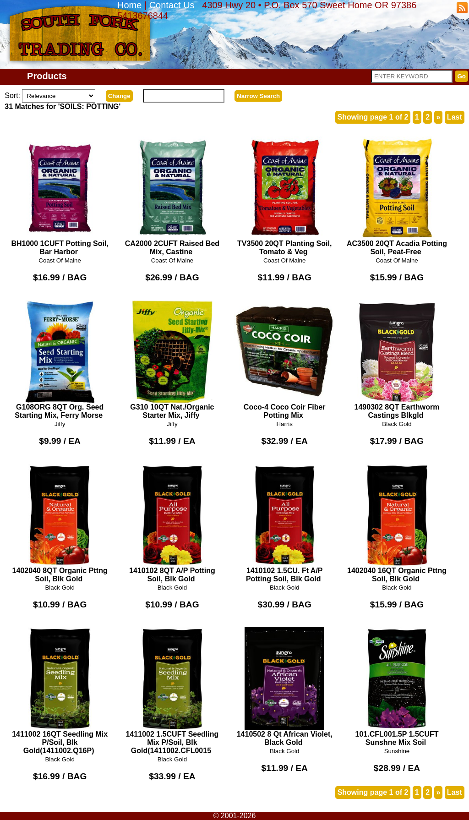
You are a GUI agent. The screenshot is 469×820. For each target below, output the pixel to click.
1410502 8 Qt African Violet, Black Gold (284, 686)
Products (47, 76)
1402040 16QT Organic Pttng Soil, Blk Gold (396, 523)
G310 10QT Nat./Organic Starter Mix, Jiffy (172, 359)
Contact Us (172, 5)
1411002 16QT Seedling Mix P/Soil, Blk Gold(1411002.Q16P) (59, 690)
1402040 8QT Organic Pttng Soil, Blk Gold (59, 523)
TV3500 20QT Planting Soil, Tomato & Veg (284, 196)
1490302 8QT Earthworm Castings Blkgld (396, 359)
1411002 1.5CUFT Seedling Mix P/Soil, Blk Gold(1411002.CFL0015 (172, 690)
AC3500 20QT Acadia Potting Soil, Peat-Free (396, 196)
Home (129, 5)
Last (454, 117)
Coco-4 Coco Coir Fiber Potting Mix (284, 359)
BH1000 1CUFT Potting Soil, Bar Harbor (59, 196)
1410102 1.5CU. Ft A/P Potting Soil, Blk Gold (284, 523)
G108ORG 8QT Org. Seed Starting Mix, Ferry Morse (59, 359)
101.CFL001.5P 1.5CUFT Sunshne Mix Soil (396, 686)
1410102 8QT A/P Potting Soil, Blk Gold (172, 523)
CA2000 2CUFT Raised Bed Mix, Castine (172, 196)
